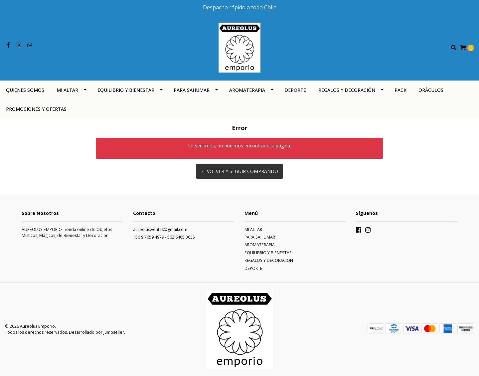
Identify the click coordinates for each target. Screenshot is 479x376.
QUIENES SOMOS (25, 90)
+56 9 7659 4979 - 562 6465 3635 (164, 237)
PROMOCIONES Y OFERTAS (36, 109)
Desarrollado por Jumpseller (96, 332)
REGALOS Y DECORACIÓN (346, 90)
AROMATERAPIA (247, 90)
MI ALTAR (67, 90)
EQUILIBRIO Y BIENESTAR (125, 90)
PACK (400, 90)
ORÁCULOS (430, 90)
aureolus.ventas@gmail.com (160, 229)
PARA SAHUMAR (192, 90)
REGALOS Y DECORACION (268, 260)
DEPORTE (295, 90)
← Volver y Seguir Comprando (239, 171)
